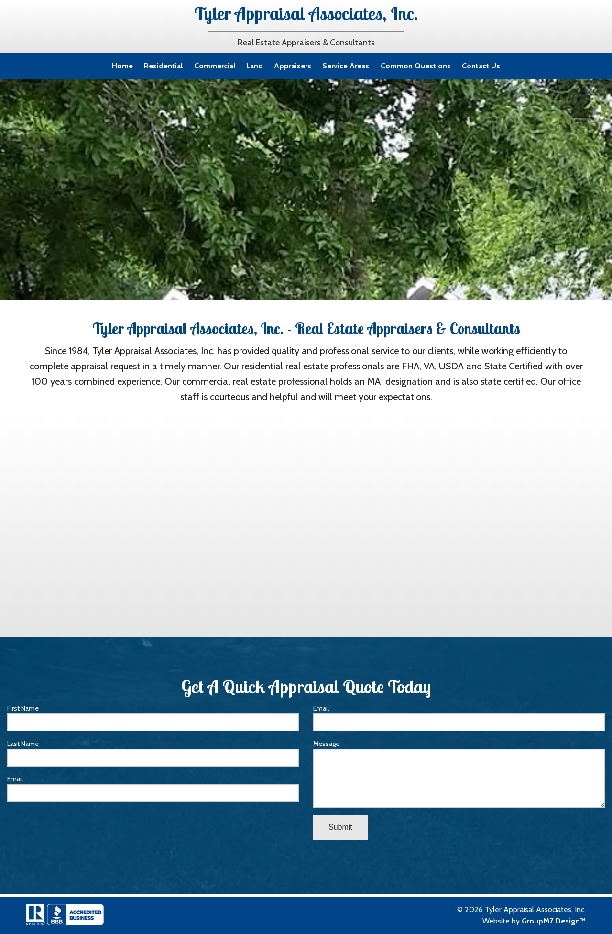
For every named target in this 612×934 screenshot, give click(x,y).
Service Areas (345, 65)
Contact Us (481, 65)
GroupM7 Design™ (554, 920)
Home (122, 65)
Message (459, 773)
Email (153, 788)
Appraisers (292, 65)
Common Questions (416, 65)
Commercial (214, 65)
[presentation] (80, 828)
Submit (340, 827)
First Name (153, 717)
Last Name (153, 753)
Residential (163, 65)
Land (254, 65)
